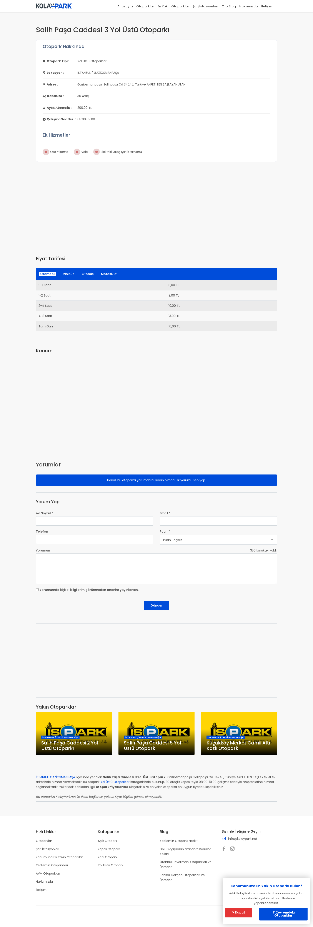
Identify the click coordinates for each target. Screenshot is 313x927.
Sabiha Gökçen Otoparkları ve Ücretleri (182, 877)
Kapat (238, 912)
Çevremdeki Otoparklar (283, 914)
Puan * (165, 531)
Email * (165, 513)
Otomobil (47, 274)
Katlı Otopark (107, 857)
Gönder (156, 605)
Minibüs (68, 274)
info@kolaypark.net (242, 839)
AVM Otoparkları (48, 873)
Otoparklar (145, 6)
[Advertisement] (156, 212)
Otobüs (88, 274)
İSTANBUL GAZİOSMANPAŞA (55, 777)
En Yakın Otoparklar (173, 6)
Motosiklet (109, 274)
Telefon (42, 531)
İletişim (266, 6)
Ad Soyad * (44, 513)
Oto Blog (229, 6)
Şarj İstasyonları (205, 6)
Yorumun (43, 550)
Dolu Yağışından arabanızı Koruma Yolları (185, 851)
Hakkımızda (248, 6)
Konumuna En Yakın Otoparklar (59, 857)
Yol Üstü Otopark (110, 865)
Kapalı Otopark (109, 849)
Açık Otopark (107, 841)
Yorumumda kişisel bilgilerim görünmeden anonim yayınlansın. (89, 590)
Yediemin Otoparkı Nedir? (179, 841)
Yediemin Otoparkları (52, 865)
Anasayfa (125, 6)
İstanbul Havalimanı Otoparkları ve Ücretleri (185, 864)
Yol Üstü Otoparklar (115, 782)
